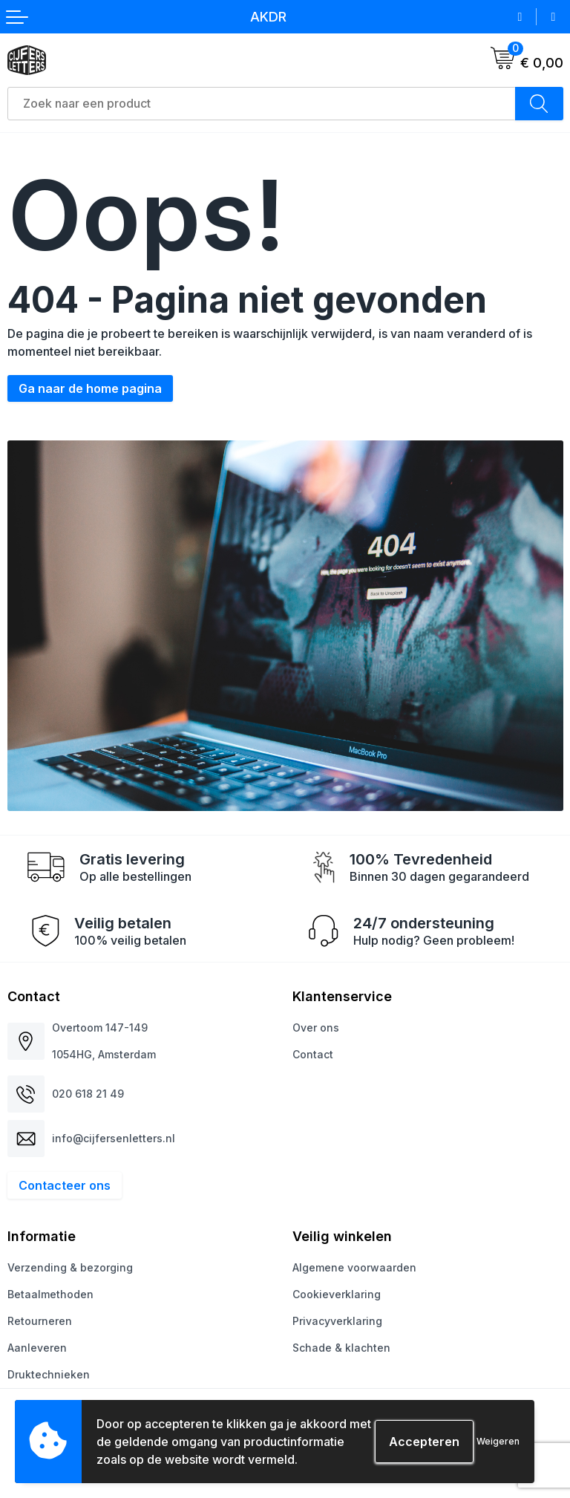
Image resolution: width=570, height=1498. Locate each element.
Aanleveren (37, 1347)
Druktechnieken (48, 1374)
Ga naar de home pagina (90, 388)
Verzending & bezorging (70, 1267)
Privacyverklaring (337, 1321)
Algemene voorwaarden (354, 1267)
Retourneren (39, 1321)
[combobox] (261, 103)
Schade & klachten (341, 1347)
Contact (312, 1054)
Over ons (315, 1027)
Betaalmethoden (50, 1294)
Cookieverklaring (336, 1294)
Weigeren (498, 1441)
